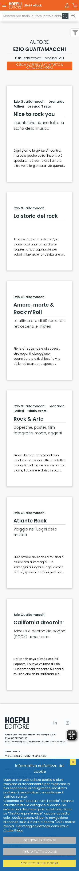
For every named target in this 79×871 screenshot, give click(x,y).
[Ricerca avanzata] (73, 16)
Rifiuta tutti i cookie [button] (39, 851)
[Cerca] (65, 16)
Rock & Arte (28, 418)
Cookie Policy (13, 830)
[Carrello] (74, 5)
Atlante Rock (30, 520)
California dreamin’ (38, 622)
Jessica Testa (39, 106)
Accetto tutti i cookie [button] (39, 863)
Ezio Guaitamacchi (29, 101)
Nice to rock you (34, 114)
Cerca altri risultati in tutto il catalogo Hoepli (39, 66)
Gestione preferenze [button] (39, 840)
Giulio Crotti (37, 411)
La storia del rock (35, 216)
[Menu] (4, 5)
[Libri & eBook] (32, 5)
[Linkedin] (55, 723)
